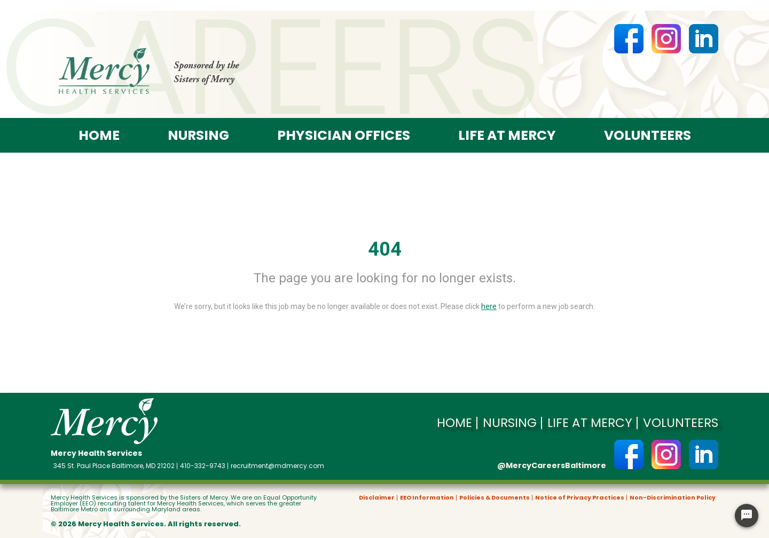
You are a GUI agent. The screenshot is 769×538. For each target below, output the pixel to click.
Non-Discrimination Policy (673, 498)
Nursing (198, 135)
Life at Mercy (507, 135)
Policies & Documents (494, 498)
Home (99, 135)
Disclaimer (377, 498)
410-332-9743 (202, 466)
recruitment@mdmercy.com (277, 466)
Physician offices (343, 135)
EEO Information (427, 498)
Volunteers (647, 135)
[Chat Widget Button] (746, 515)
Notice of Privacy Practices (579, 498)
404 (385, 249)
